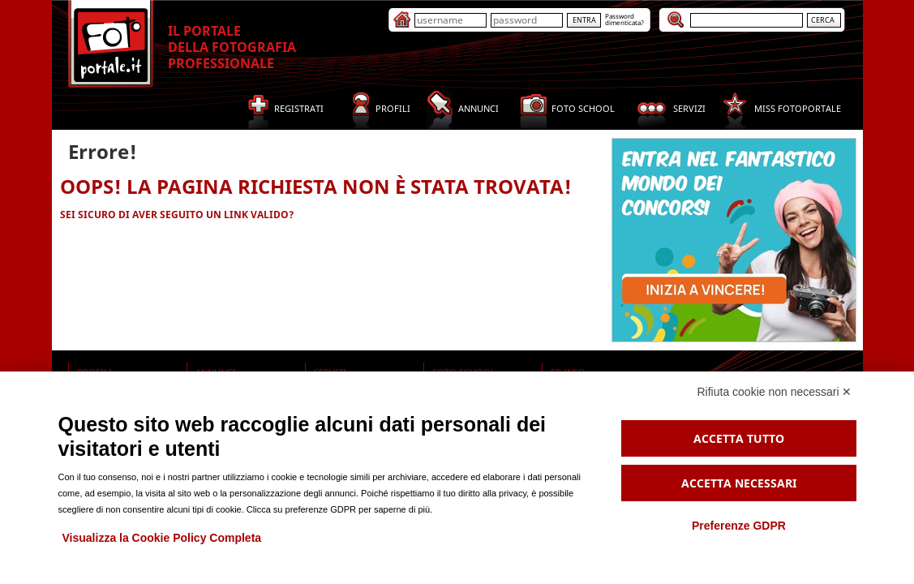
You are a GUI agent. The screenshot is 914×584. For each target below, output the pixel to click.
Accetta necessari (738, 483)
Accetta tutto (738, 438)
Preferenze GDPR (739, 525)
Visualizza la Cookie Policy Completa (162, 537)
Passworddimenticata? (624, 19)
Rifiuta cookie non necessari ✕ (774, 391)
